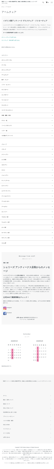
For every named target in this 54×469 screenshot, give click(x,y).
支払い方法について (8, 408)
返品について (6, 403)
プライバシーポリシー (8, 416)
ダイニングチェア (6, 70)
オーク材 (4, 227)
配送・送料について (8, 399)
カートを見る (6, 433)
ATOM (8, 424)
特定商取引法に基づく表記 (10, 412)
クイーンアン (5, 154)
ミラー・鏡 (4, 130)
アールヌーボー (5, 201)
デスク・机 (4, 120)
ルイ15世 (4, 159)
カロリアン (4, 164)
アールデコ (4, 206)
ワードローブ (5, 100)
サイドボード (5, 89)
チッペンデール (5, 180)
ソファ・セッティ (6, 84)
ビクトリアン (5, 185)
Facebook (7, 312)
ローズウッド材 (5, 232)
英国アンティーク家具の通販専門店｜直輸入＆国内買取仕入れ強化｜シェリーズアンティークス (19, 2)
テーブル (4, 65)
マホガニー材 (5, 217)
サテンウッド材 (5, 237)
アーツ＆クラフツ (6, 196)
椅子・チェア (5, 79)
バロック (4, 149)
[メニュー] (51, 2)
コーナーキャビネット (7, 110)
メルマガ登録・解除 (8, 420)
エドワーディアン (6, 191)
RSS (4, 424)
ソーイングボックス (7, 125)
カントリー (4, 211)
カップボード (5, 94)
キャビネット (5, 105)
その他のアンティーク (7, 135)
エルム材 (4, 243)
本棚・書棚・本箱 (6, 115)
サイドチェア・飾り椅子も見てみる (11, 40)
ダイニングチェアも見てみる (9, 37)
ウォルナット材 (5, 222)
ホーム (3, 6)
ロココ (3, 170)
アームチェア (8, 6)
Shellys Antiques (26, 447)
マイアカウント (7, 429)
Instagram (7, 307)
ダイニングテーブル (7, 60)
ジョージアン (5, 175)
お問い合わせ (6, 437)
